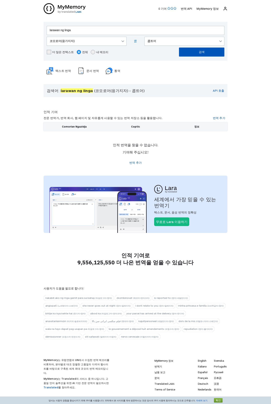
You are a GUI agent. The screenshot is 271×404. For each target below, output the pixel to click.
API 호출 (218, 90)
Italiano (202, 366)
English (202, 360)
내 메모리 (99, 52)
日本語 (217, 378)
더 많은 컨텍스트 (60, 52)
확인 (218, 400)
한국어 (217, 389)
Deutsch (203, 383)
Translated (51, 387)
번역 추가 (219, 118)
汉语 (216, 383)
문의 (157, 378)
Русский (218, 372)
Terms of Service (164, 389)
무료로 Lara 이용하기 (171, 222)
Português (220, 366)
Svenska (219, 360)
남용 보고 (159, 372)
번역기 (158, 366)
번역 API (186, 8)
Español (202, 372)
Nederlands (204, 389)
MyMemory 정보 (207, 8)
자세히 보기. (202, 400)
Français (203, 378)
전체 (82, 52)
